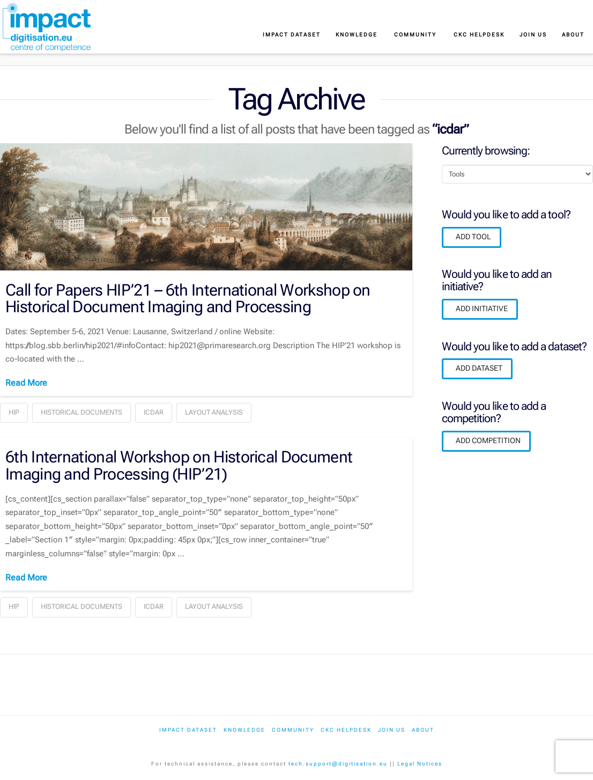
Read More (26, 383)
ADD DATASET (479, 368)
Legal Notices (419, 764)
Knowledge (244, 730)
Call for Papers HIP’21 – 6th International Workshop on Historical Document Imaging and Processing (187, 298)
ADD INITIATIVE (482, 308)
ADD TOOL (473, 236)
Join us (391, 730)
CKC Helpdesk (346, 730)
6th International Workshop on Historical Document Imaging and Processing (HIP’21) (178, 465)
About (423, 730)
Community (293, 730)
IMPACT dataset (188, 730)
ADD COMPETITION (488, 440)
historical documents (81, 412)
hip (14, 412)
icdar (154, 412)
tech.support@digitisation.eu (338, 764)
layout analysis (214, 412)
